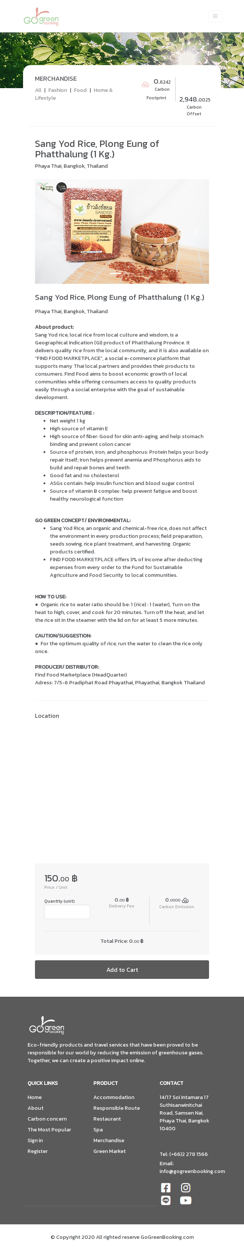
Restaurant (107, 1119)
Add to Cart (122, 969)
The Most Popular (49, 1130)
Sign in (35, 1140)
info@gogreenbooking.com (192, 1171)
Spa (98, 1130)
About (36, 1108)
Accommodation (113, 1097)
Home (35, 1097)
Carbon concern (47, 1119)
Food (80, 90)
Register (38, 1151)
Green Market (109, 1151)
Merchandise (108, 1140)
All (38, 90)
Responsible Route (116, 1108)
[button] (48, 231)
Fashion (57, 90)
